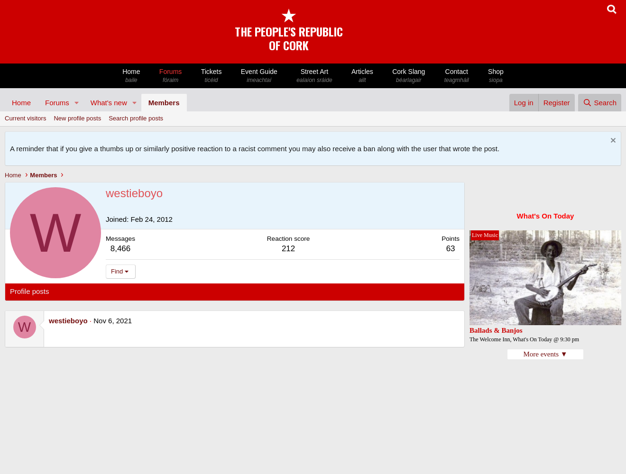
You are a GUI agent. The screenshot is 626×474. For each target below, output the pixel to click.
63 (450, 248)
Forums (171, 76)
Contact (457, 76)
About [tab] (157, 291)
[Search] (599, 102)
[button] (76, 102)
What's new (109, 103)
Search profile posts (136, 118)
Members (164, 103)
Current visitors (25, 118)
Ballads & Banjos (496, 330)
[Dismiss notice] (612, 141)
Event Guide (259, 76)
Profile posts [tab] (29, 291)
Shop (495, 76)
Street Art (314, 76)
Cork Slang (408, 76)
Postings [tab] (124, 291)
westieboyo (68, 321)
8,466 (120, 248)
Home (131, 76)
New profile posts (77, 118)
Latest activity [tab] (80, 291)
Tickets (211, 76)
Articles (362, 76)
